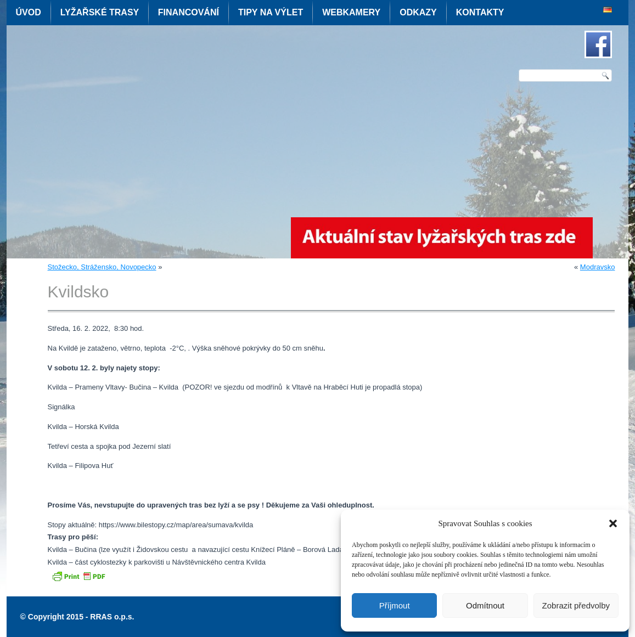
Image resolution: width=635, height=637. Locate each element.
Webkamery (351, 12)
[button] (613, 523)
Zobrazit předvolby (576, 605)
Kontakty (480, 12)
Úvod (28, 12)
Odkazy (418, 12)
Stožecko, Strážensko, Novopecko (102, 267)
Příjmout (394, 605)
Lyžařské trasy (99, 12)
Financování (188, 12)
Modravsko (597, 267)
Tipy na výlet (270, 12)
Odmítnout (485, 605)
